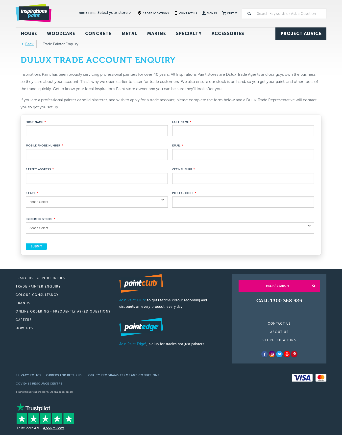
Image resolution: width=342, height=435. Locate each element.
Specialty (189, 33)
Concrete (98, 33)
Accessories (228, 33)
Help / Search (277, 286)
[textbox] (290, 13)
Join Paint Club (132, 300)
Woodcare (61, 33)
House (29, 33)
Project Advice (300, 33)
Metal (129, 33)
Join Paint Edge (133, 344)
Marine (156, 33)
